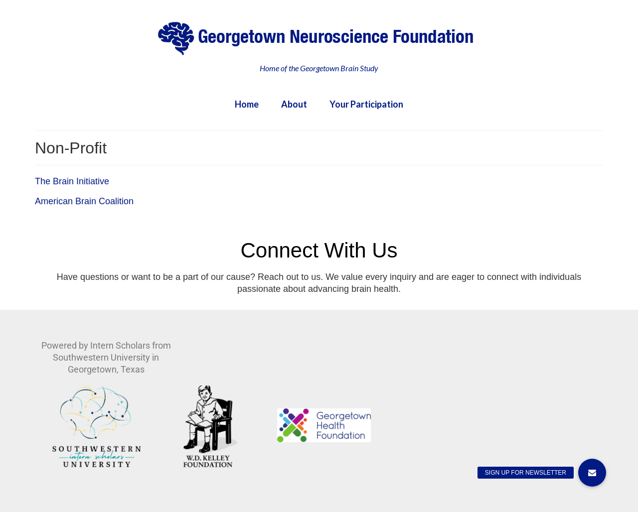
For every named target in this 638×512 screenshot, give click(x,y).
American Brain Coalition (84, 201)
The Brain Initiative (72, 181)
